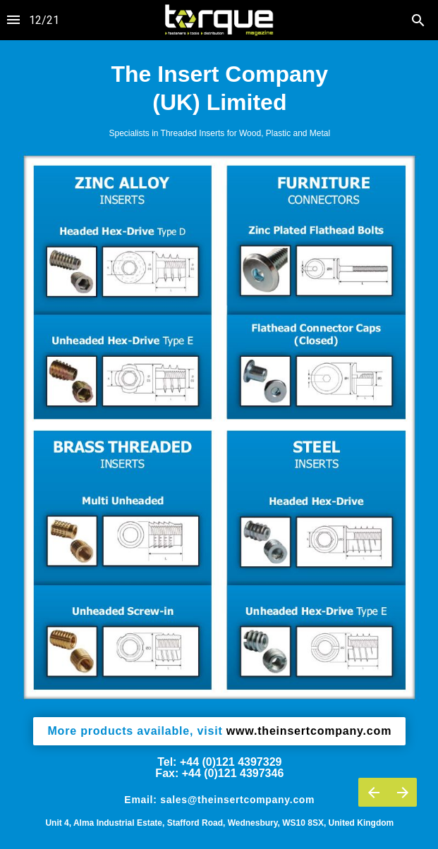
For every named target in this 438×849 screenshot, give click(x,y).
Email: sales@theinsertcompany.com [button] (219, 799)
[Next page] (402, 792)
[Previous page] (373, 792)
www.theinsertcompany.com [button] (219, 731)
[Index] (13, 20)
